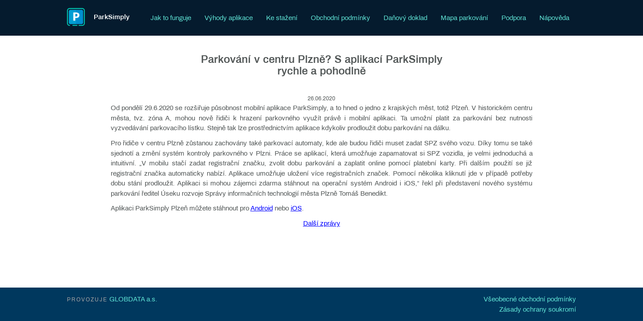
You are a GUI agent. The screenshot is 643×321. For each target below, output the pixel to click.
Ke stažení (281, 17)
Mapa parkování (464, 17)
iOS (296, 208)
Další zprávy (321, 223)
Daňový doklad (405, 17)
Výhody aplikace (229, 17)
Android (262, 208)
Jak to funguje (170, 17)
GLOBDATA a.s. (133, 299)
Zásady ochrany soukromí (537, 309)
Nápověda (554, 17)
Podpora (513, 17)
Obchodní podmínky (340, 17)
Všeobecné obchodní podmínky (530, 299)
